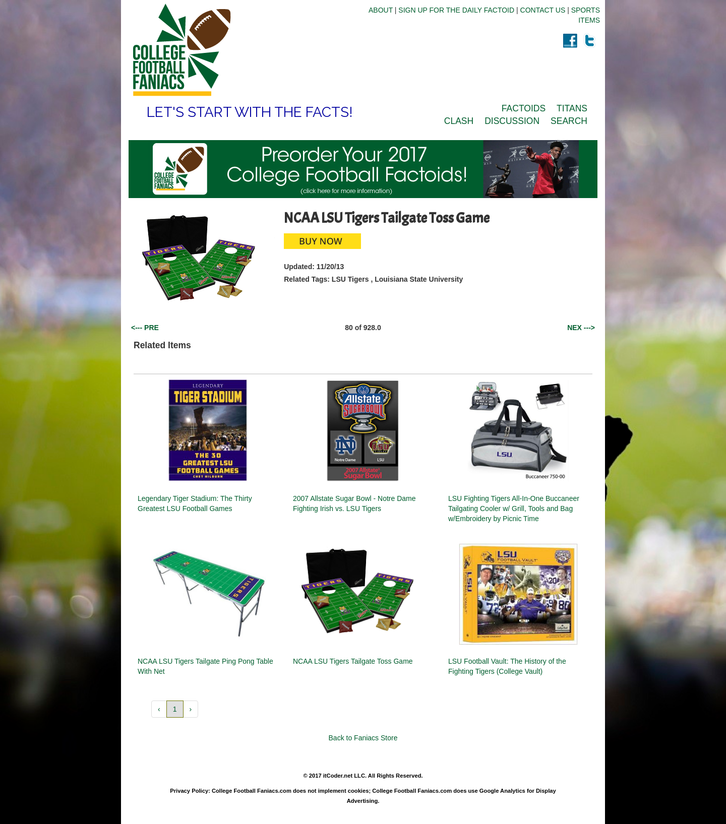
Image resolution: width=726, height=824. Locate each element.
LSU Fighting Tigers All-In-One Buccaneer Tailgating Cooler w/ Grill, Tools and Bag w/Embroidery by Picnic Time (513, 508)
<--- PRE (145, 328)
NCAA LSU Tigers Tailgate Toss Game (353, 661)
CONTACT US (543, 10)
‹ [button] (159, 709)
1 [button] (175, 709)
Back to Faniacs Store (363, 738)
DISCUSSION (512, 121)
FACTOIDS (524, 108)
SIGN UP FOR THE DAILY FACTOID (456, 10)
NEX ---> (581, 328)
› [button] (191, 709)
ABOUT (381, 10)
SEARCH (569, 121)
